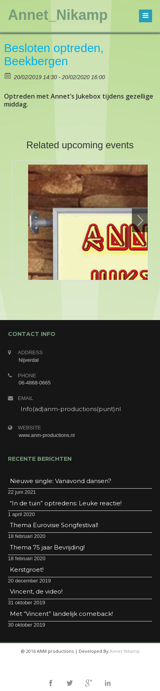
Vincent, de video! (36, 591)
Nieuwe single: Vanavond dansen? (60, 481)
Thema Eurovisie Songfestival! (54, 525)
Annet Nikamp (125, 651)
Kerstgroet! (27, 569)
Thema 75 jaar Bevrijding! (47, 547)
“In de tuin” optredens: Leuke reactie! (66, 503)
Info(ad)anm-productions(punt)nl (71, 409)
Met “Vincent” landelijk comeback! (61, 613)
